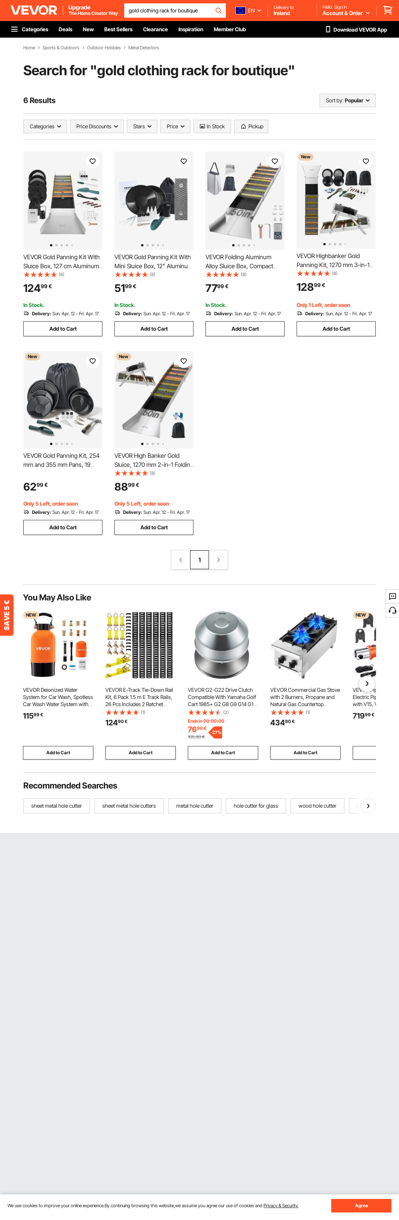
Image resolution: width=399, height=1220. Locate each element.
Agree (361, 1205)
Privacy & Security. (280, 1205)
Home (29, 47)
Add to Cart (63, 328)
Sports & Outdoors (61, 47)
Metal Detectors (143, 47)
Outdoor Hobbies (104, 47)
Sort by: (334, 100)
